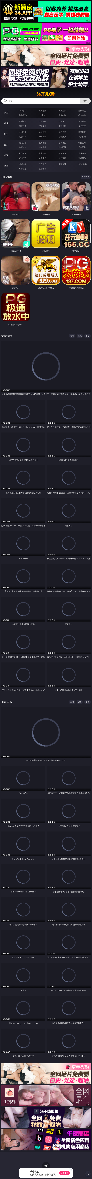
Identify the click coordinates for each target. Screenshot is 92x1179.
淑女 (80, 702)
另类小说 (42, 158)
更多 (87, 336)
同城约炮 (22, 164)
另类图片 (82, 147)
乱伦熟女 (62, 136)
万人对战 (62, 110)
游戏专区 (82, 110)
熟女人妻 (22, 126)
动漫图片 (82, 142)
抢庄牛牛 (82, 115)
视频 (6, 123)
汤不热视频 (82, 164)
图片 (6, 144)
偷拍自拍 (42, 132)
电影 (6, 133)
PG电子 (23, 110)
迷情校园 (22, 158)
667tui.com (46, 94)
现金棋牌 (62, 115)
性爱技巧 (82, 158)
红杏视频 (22, 168)
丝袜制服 (42, 126)
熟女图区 (62, 147)
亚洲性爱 (22, 132)
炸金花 (42, 115)
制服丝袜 (22, 136)
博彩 (6, 112)
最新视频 (6, 336)
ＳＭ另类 (82, 126)
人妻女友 (62, 153)
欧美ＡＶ (62, 121)
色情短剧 (42, 168)
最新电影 (6, 702)
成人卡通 (62, 132)
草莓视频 (62, 164)
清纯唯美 (42, 147)
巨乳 (80, 336)
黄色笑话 (62, 158)
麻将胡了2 (22, 115)
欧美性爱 (82, 132)
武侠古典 (82, 153)
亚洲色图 (42, 142)
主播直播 (62, 126)
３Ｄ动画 (82, 121)
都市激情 (22, 153)
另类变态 (82, 136)
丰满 (72, 702)
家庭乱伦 (42, 153)
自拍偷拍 (42, 121)
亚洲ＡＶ (22, 121)
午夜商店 (42, 164)
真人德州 (42, 110)
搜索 (85, 101)
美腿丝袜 (22, 147)
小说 (6, 155)
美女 (72, 336)
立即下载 (64, 1173)
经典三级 (42, 136)
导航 (6, 165)
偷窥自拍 (22, 142)
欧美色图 (62, 142)
